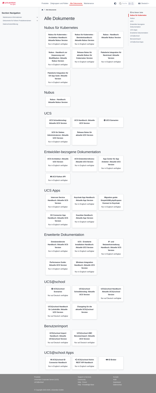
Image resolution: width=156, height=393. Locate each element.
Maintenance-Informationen (12, 17)
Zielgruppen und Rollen (59, 3)
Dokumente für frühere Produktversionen (17, 20)
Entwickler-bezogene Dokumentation (137, 25)
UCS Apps (133, 30)
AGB (114, 379)
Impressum (117, 382)
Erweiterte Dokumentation (139, 33)
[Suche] (126, 3)
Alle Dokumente (76, 3)
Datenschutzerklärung (10, 24)
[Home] (42, 10)
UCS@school (135, 36)
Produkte (45, 3)
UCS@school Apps (136, 42)
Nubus (132, 18)
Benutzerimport (135, 39)
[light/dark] (115, 3)
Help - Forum (82, 382)
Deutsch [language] (143, 3)
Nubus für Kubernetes (138, 15)
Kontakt (115, 377)
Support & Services (84, 377)
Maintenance (89, 3)
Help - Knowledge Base (86, 385)
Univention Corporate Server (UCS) (46, 379)
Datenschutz (117, 385)
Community (82, 379)
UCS (131, 21)
